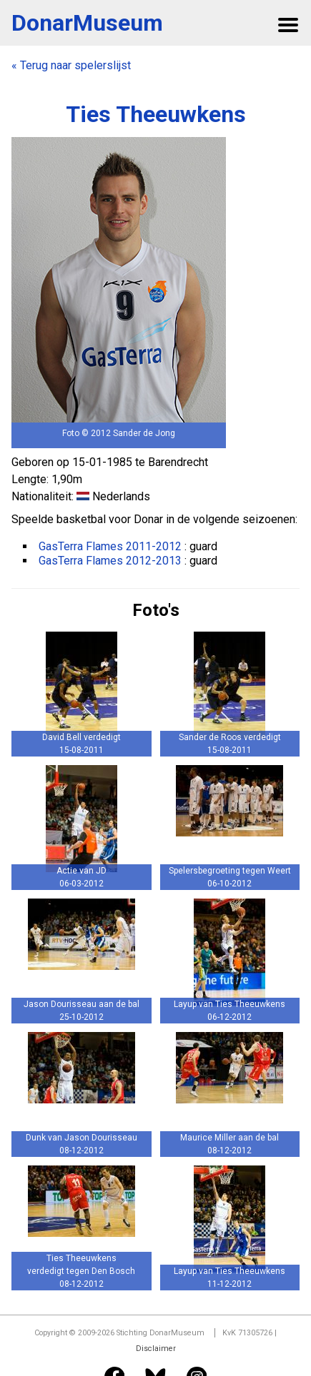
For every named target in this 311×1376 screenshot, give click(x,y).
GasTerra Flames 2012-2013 (110, 560)
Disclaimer (156, 1348)
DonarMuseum (87, 22)
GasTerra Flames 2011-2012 (110, 546)
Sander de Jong (144, 433)
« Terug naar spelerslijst (71, 65)
